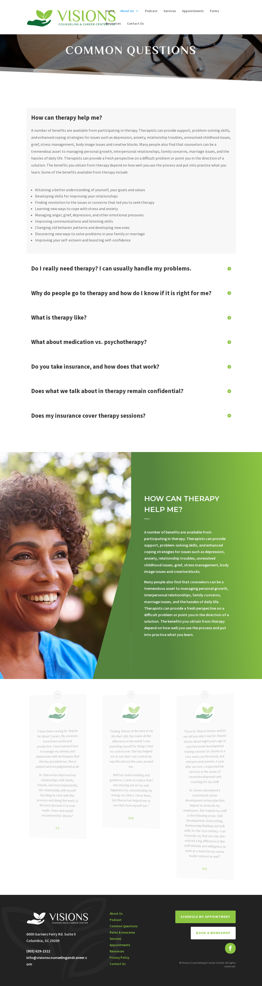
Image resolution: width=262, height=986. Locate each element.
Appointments (193, 11)
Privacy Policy (119, 958)
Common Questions (124, 926)
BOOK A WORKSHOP (213, 933)
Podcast (151, 11)
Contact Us (135, 24)
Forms (214, 11)
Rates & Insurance (122, 932)
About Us (127, 11)
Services (169, 11)
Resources (113, 24)
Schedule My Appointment (205, 916)
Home (110, 11)
